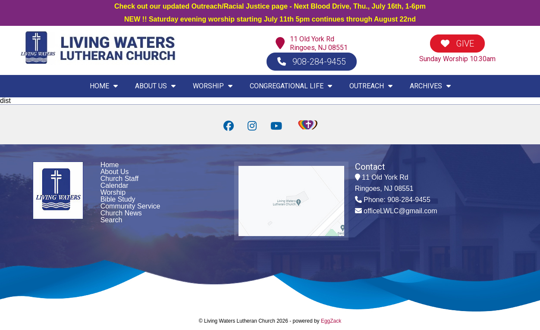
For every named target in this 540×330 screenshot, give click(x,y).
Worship (113, 192)
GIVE (457, 43)
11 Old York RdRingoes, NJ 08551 (319, 43)
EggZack (331, 321)
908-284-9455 (311, 61)
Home (109, 164)
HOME (104, 86)
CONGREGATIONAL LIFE (291, 86)
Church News (121, 213)
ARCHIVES (430, 86)
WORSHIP (212, 86)
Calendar (114, 185)
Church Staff (119, 178)
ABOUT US (155, 86)
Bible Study (117, 199)
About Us (114, 171)
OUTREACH (370, 86)
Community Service (130, 206)
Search (111, 220)
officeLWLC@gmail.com (400, 211)
